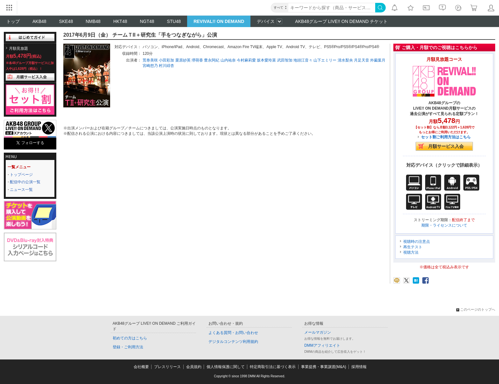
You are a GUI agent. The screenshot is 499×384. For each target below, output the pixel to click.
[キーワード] (331, 7)
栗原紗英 (183, 60)
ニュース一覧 (21, 189)
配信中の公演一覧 (25, 182)
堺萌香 (197, 60)
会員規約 (193, 367)
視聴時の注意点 (416, 241)
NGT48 (147, 21)
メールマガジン (317, 332)
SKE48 (66, 21)
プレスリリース (167, 367)
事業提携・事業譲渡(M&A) (323, 367)
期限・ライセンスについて (444, 225)
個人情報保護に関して (226, 367)
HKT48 (120, 21)
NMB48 (93, 21)
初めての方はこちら (130, 338)
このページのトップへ (475, 309)
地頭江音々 (303, 60)
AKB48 (39, 21)
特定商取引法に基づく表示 (273, 367)
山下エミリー (324, 60)
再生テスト (412, 247)
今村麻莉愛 (246, 60)
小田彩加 (166, 60)
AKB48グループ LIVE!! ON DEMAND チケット (341, 21)
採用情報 (359, 367)
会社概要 (141, 367)
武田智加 (284, 60)
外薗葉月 (377, 60)
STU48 (174, 21)
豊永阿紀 (211, 60)
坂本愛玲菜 (266, 60)
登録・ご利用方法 (128, 347)
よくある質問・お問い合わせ (233, 332)
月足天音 (361, 60)
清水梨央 (345, 60)
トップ (13, 21)
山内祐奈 (228, 60)
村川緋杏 (166, 65)
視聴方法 (410, 252)
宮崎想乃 (150, 65)
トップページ (21, 174)
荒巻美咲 (150, 60)
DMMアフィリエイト (322, 345)
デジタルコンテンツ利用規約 (233, 341)
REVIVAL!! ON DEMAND (218, 21)
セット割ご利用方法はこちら (446, 137)
